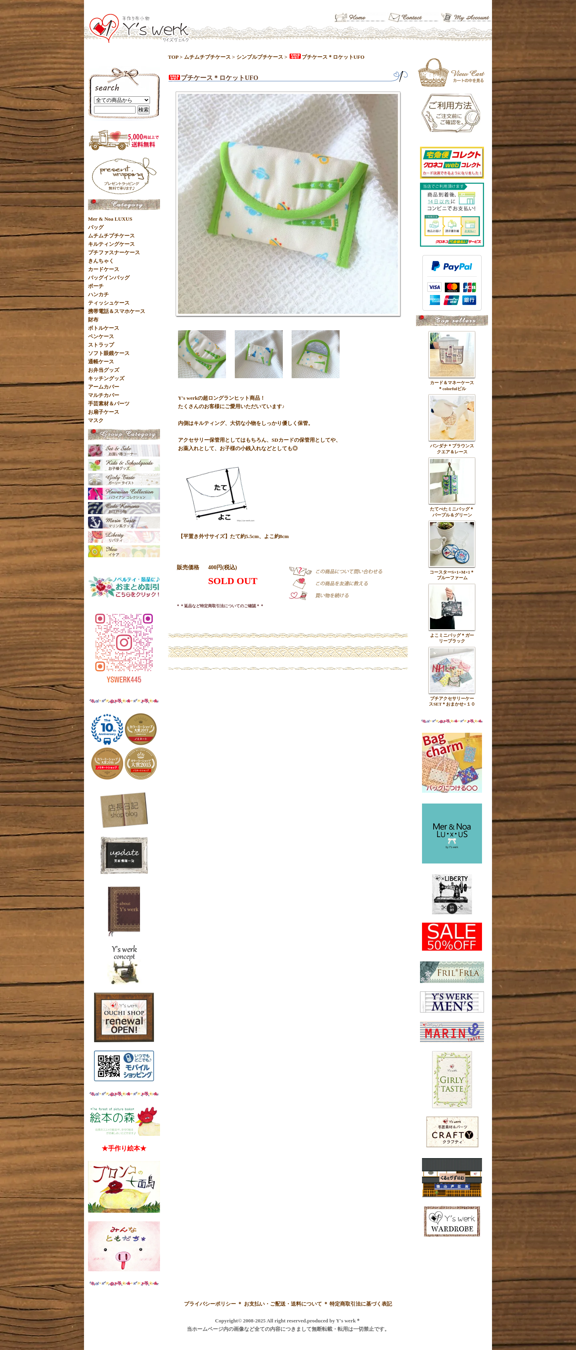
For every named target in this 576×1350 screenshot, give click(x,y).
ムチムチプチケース (207, 57)
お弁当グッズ (103, 370)
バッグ (96, 227)
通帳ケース (101, 362)
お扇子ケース (103, 412)
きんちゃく (101, 261)
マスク (96, 420)
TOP (173, 57)
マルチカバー (103, 395)
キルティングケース (111, 244)
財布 (93, 320)
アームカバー (103, 387)
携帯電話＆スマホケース (116, 311)
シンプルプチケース (259, 57)
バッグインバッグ (109, 278)
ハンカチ (98, 294)
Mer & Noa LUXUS (110, 219)
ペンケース (101, 336)
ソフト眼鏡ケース (109, 353)
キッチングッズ (106, 378)
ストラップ (101, 345)
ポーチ (96, 286)
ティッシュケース (109, 303)
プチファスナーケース (114, 252)
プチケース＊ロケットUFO (326, 57)
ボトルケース (103, 328)
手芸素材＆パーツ (109, 404)
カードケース (103, 269)
